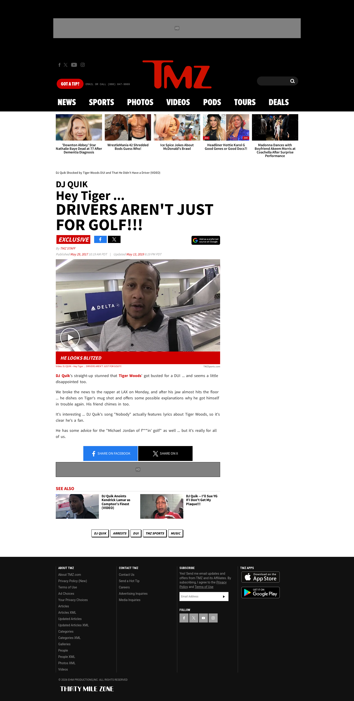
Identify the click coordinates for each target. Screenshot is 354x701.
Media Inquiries (129, 600)
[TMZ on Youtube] (74, 64)
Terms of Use (67, 587)
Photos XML (66, 663)
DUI (136, 533)
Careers (124, 587)
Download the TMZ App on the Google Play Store (260, 592)
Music (175, 533)
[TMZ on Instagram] (82, 64)
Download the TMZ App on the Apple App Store (260, 577)
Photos (140, 102)
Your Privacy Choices (73, 600)
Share (110, 453)
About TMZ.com (69, 574)
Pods (212, 102)
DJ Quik (100, 533)
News (67, 102)
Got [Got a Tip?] (70, 84)
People (63, 650)
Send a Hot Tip (129, 581)
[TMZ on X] (66, 64)
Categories (65, 631)
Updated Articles (70, 619)
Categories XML (69, 638)
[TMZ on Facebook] (59, 64)
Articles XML (67, 612)
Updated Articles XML (73, 625)
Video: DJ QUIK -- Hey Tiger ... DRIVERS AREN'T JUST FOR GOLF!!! (88, 366)
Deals (279, 102)
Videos (178, 102)
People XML (66, 657)
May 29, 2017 (79, 254)
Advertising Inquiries (133, 593)
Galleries (64, 644)
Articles (63, 606)
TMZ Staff (67, 248)
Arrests (119, 533)
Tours (245, 102)
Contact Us (127, 574)
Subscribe (223, 596)
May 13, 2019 (135, 254)
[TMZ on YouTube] (203, 617)
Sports (101, 102)
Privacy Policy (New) (72, 581)
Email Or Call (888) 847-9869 (108, 84)
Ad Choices (66, 593)
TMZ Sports (154, 533)
